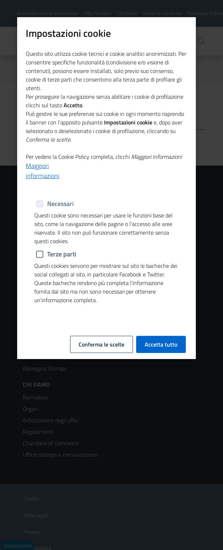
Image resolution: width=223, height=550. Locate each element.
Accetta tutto (161, 335)
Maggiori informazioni (42, 161)
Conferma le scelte (101, 335)
